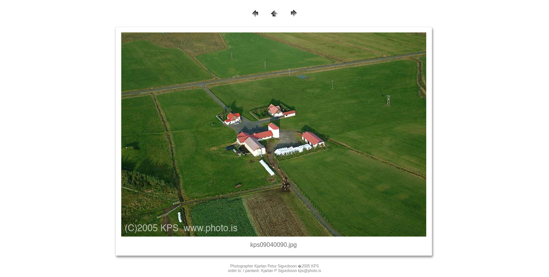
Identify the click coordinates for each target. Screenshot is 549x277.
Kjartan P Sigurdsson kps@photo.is (291, 271)
